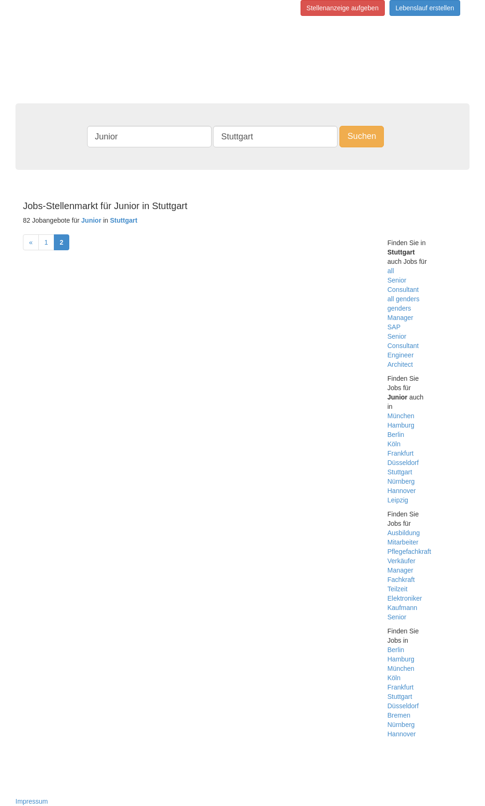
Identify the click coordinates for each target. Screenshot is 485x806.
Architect (400, 364)
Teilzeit (398, 589)
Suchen (361, 136)
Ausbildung (404, 533)
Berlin (396, 434)
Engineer (401, 355)
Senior (397, 280)
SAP (394, 327)
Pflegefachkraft (409, 551)
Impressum (31, 801)
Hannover (402, 490)
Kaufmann (403, 607)
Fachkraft (401, 579)
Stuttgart (400, 472)
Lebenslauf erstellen (425, 8)
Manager (400, 317)
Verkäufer (402, 561)
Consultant (403, 289)
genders (400, 308)
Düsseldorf (403, 462)
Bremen (399, 715)
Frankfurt (401, 453)
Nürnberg (401, 481)
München (401, 416)
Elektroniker (405, 598)
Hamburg (401, 425)
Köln (394, 444)
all (391, 271)
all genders (404, 299)
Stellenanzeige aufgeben (343, 8)
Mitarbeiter (403, 542)
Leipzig (398, 500)
